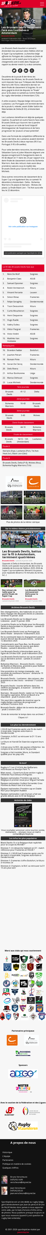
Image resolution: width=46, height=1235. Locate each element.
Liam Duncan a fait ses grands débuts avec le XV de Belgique (21, 795)
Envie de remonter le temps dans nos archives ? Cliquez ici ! (23, 716)
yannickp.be (23, 1232)
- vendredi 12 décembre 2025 (22, 639)
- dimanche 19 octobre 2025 (22, 673)
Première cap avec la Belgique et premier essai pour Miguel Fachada (22, 779)
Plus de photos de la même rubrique (23, 522)
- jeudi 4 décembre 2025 (22, 652)
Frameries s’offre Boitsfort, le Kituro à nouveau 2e (22, 861)
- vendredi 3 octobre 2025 (20, 702)
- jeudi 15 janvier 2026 (19, 620)
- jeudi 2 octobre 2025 (23, 708)
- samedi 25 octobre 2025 (21, 659)
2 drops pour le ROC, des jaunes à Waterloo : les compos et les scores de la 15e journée (23, 748)
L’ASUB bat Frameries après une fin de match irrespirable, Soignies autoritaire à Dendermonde (21, 731)
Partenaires (7, 1160)
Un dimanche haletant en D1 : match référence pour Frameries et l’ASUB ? (22, 849)
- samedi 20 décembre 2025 (22, 626)
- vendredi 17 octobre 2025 (22, 680)
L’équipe (6, 1156)
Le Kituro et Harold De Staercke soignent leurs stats (22, 743)
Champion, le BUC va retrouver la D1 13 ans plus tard (21, 737)
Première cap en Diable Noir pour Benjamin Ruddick (21, 790)
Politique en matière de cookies (16, 1164)
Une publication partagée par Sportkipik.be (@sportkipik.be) (23, 253)
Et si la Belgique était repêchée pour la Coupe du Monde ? (21, 844)
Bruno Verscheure (29, 38)
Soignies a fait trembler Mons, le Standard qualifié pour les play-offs (20, 753)
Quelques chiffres (10, 1167)
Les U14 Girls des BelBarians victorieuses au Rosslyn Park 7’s (19, 768)
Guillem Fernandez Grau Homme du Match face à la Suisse (21, 784)
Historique (7, 1152)
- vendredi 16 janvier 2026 (23, 614)
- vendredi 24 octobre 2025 (23, 666)
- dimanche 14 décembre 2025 (20, 632)
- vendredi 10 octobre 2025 (22, 688)
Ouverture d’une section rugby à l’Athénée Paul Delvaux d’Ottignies (22, 774)
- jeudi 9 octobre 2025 (22, 695)
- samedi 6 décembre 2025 (20, 646)
